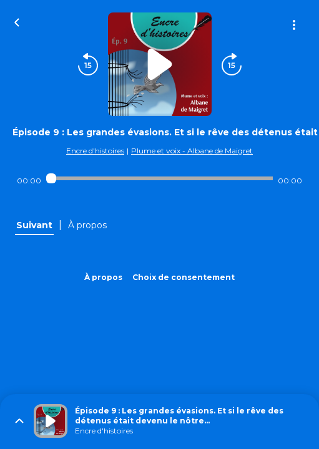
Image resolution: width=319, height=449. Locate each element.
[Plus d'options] (294, 24)
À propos (103, 277)
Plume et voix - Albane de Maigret (192, 150)
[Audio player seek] (159, 178)
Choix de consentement (183, 277)
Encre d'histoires (95, 150)
